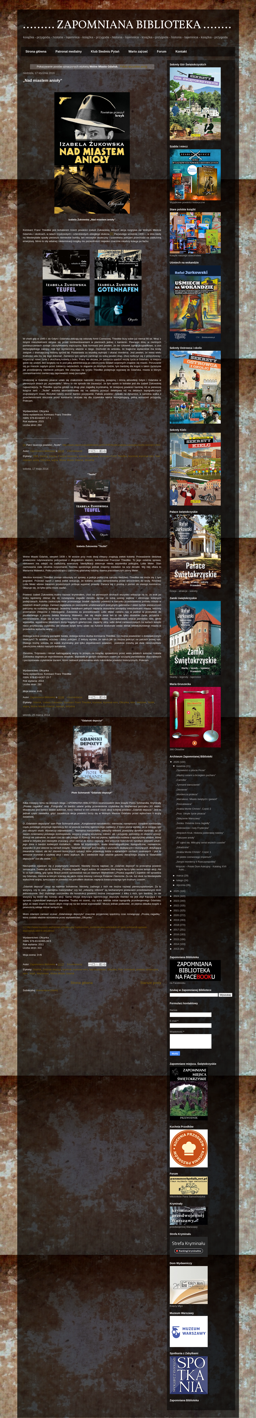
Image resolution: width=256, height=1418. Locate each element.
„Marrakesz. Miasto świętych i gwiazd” (196, 799)
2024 (177, 896)
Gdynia (52, 456)
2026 (177, 762)
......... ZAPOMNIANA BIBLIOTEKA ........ (127, 25)
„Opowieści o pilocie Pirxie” (190, 770)
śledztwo (141, 702)
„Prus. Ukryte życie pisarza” (191, 813)
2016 (177, 934)
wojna (54, 460)
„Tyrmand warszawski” (188, 784)
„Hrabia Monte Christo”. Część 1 (193, 852)
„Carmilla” (181, 780)
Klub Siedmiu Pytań (105, 51)
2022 (177, 905)
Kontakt (181, 51)
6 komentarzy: (75, 964)
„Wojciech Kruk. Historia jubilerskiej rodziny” (200, 832)
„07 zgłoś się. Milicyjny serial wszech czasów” (200, 842)
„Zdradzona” (182, 847)
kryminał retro (146, 456)
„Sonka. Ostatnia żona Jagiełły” (193, 823)
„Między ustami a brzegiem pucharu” (196, 775)
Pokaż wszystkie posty (133, 66)
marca (180, 875)
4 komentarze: (75, 697)
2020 (177, 915)
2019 (177, 920)
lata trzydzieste (97, 969)
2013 (177, 948)
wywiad (60, 706)
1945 (35, 456)
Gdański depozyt (52, 969)
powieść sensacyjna (147, 969)
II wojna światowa (67, 456)
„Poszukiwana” (184, 804)
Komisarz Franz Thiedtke (113, 456)
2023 (177, 900)
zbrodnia (89, 460)
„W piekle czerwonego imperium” (194, 857)
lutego (180, 880)
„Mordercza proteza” (187, 794)
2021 (177, 910)
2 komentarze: (75, 451)
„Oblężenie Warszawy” (188, 818)
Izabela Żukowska (88, 456)
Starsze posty (150, 983)
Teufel (151, 702)
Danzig (43, 456)
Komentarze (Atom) (47, 990)
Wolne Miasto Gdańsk (71, 460)
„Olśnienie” (182, 789)
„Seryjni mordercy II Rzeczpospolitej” (196, 861)
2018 (177, 924)
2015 (177, 939)
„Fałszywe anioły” (185, 837)
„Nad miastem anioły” (42, 80)
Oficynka (45, 460)
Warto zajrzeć (138, 51)
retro (132, 702)
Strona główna (36, 51)
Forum (161, 51)
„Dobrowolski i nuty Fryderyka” (192, 828)
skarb (32, 973)
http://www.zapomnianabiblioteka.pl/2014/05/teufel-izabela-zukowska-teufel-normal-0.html (111, 445)
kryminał (132, 456)
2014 (177, 944)
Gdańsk (37, 702)
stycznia (181, 885)
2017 (177, 929)
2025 (177, 891)
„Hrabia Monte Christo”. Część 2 (193, 808)
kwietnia (181, 766)
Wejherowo (43, 973)
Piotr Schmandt (126, 969)
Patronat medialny (69, 51)
